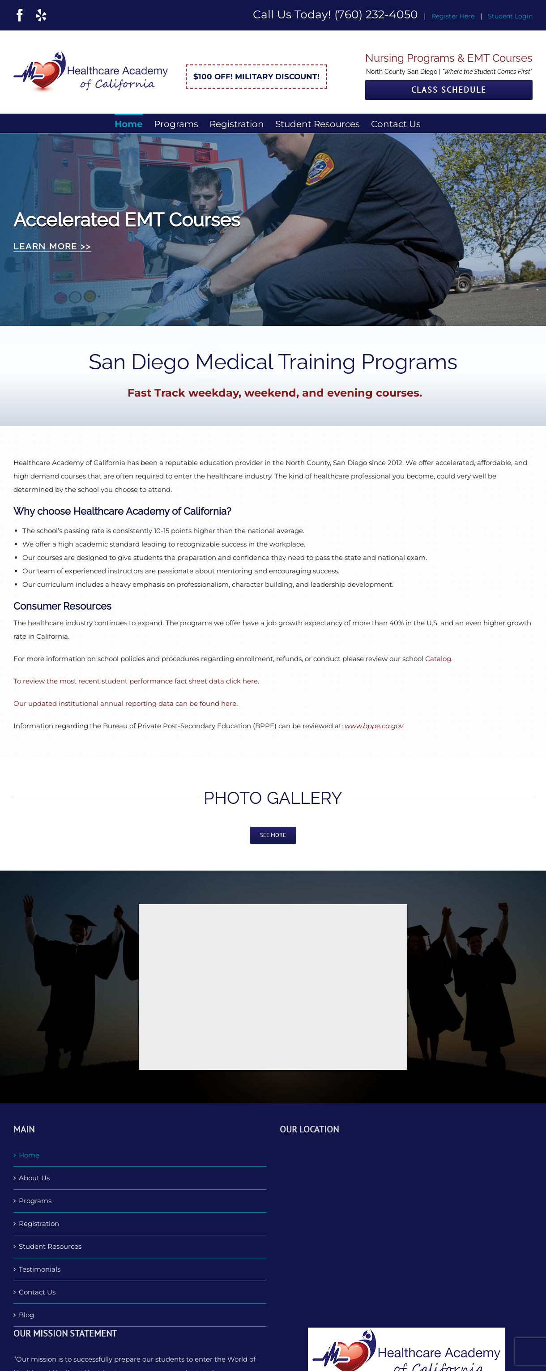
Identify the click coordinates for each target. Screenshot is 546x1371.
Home (29, 1155)
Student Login (510, 16)
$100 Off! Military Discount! (256, 76)
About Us (34, 1178)
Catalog (438, 658)
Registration (39, 1223)
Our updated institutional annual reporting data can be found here (124, 703)
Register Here (452, 16)
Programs (35, 1200)
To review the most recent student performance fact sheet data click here (135, 681)
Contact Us (37, 1292)
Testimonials (39, 1269)
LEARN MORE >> (52, 246)
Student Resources (50, 1246)
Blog (26, 1315)
